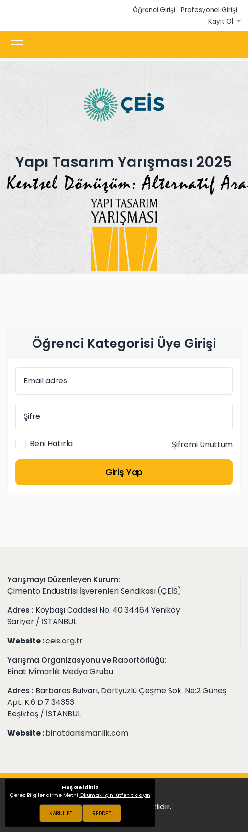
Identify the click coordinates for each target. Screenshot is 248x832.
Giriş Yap (124, 472)
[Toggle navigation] (16, 44)
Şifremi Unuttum (202, 444)
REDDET (101, 813)
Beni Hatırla (51, 443)
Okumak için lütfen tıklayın (114, 795)
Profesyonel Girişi (209, 9)
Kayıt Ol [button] (221, 21)
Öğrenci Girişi (154, 9)
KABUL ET (60, 813)
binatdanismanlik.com (86, 732)
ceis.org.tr (64, 640)
